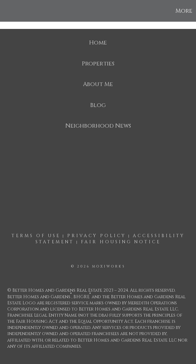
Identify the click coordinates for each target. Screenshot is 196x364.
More (183, 11)
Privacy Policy (96, 236)
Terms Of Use (36, 236)
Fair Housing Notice (121, 242)
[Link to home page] (6, 11)
